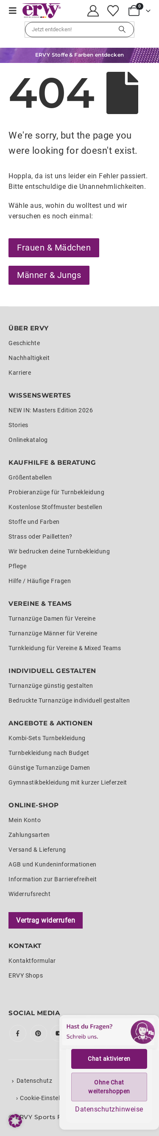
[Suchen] (122, 29)
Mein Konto (24, 820)
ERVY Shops (25, 975)
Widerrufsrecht (29, 894)
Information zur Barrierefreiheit (52, 879)
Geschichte (24, 343)
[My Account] (93, 10)
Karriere (19, 372)
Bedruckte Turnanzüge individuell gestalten (69, 700)
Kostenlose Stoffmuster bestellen (55, 507)
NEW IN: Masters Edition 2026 (50, 410)
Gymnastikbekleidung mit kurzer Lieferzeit (67, 782)
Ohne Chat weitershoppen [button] (109, 1087)
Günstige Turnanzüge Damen (49, 767)
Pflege (17, 566)
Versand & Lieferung (37, 849)
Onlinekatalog (28, 439)
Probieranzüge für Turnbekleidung (56, 492)
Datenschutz (35, 1080)
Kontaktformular (32, 960)
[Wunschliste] (113, 10)
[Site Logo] (41, 11)
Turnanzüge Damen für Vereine (51, 618)
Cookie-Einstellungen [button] (49, 1098)
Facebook (17, 1033)
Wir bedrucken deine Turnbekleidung (59, 551)
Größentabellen (30, 477)
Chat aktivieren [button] (109, 1058)
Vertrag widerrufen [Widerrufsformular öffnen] (45, 920)
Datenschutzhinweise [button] (109, 1109)
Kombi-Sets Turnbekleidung (47, 738)
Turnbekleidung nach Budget (48, 752)
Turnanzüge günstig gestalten (50, 685)
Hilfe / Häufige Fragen (39, 581)
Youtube (58, 1033)
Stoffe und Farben (34, 521)
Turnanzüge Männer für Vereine (53, 633)
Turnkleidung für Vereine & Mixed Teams (64, 648)
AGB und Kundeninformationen (52, 864)
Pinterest (38, 1033)
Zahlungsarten (29, 834)
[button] (15, 10)
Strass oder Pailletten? (40, 536)
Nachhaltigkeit (29, 357)
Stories (18, 425)
